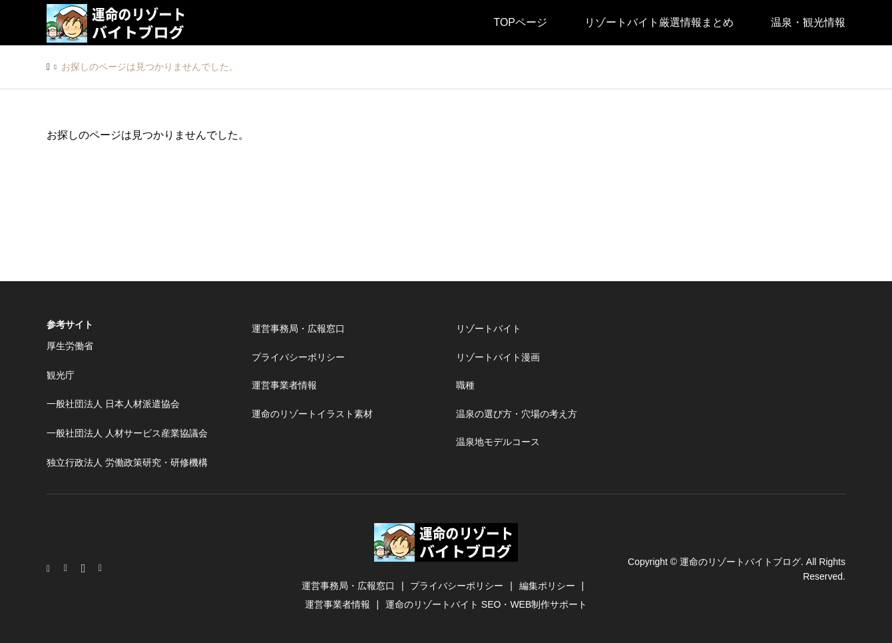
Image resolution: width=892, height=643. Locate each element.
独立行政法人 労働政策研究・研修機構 (127, 462)
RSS (103, 568)
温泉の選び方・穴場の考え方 (516, 413)
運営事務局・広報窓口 (298, 328)
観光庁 (61, 375)
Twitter (68, 568)
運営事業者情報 (284, 385)
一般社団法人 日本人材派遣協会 (113, 403)
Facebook (86, 568)
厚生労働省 (70, 345)
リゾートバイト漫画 (498, 357)
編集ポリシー (547, 585)
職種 (465, 385)
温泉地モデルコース (498, 441)
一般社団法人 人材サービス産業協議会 (127, 433)
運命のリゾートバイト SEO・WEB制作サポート (486, 604)
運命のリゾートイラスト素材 (312, 413)
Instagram (51, 568)
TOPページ (520, 22)
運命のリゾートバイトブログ (740, 561)
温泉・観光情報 (808, 22)
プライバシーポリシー (298, 357)
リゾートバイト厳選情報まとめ (659, 22)
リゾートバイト (488, 328)
